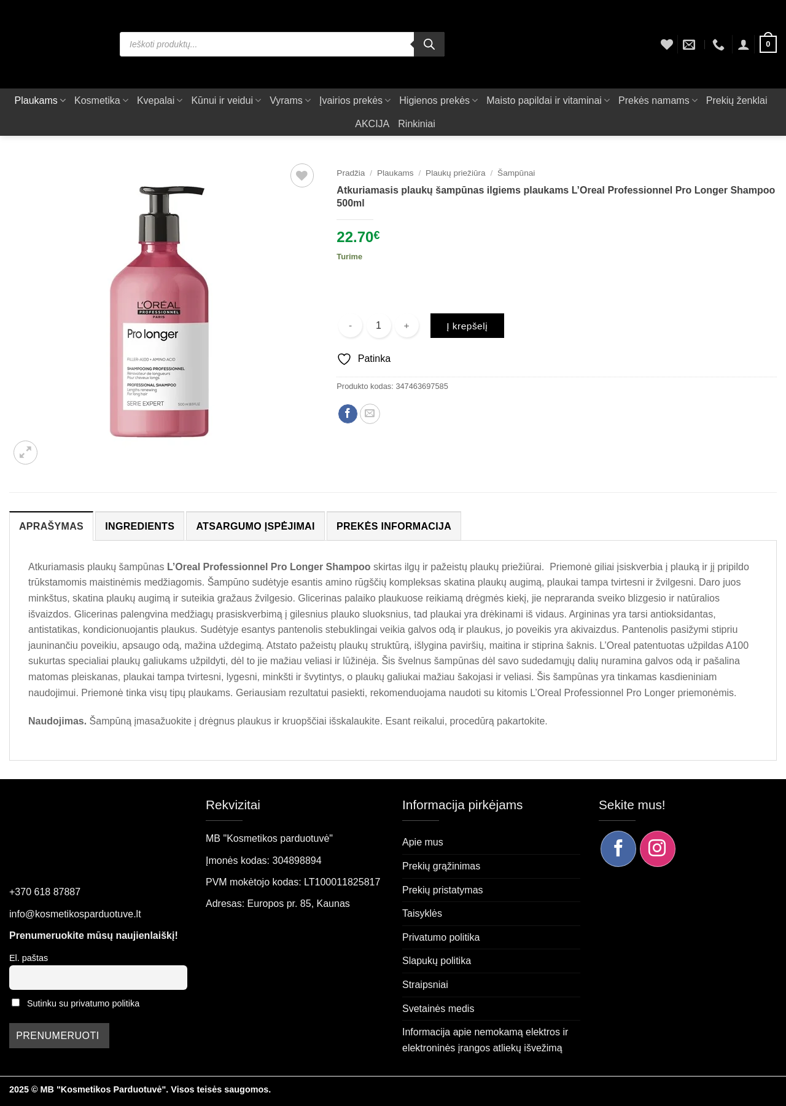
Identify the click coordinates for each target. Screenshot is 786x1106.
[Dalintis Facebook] (348, 414)
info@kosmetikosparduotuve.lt (75, 914)
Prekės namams (658, 100)
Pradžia (351, 173)
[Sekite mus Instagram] (657, 848)
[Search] (429, 44)
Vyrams (290, 100)
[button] (743, 44)
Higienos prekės (438, 100)
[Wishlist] (667, 44)
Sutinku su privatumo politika (83, 1003)
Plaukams (40, 100)
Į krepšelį (467, 326)
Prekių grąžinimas (441, 866)
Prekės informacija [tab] (394, 526)
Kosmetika (101, 100)
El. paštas (28, 958)
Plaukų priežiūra (455, 173)
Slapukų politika (436, 960)
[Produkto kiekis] (379, 325)
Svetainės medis (438, 1008)
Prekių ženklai (737, 100)
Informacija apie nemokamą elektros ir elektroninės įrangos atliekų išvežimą (485, 1040)
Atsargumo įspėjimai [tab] (255, 526)
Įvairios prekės (355, 100)
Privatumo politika (441, 937)
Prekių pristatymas (442, 890)
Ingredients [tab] (139, 526)
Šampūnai (516, 173)
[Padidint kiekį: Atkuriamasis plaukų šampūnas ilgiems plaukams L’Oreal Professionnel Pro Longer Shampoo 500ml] (407, 325)
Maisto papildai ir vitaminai (548, 100)
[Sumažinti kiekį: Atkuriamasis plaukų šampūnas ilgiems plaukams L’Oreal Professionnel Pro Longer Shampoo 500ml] (350, 325)
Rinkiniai (416, 124)
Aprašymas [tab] (51, 526)
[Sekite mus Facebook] (618, 848)
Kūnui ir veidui (226, 100)
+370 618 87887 (44, 892)
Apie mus (422, 842)
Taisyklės (422, 913)
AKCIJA (372, 124)
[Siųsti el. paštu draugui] (370, 414)
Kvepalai (160, 100)
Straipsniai (425, 984)
